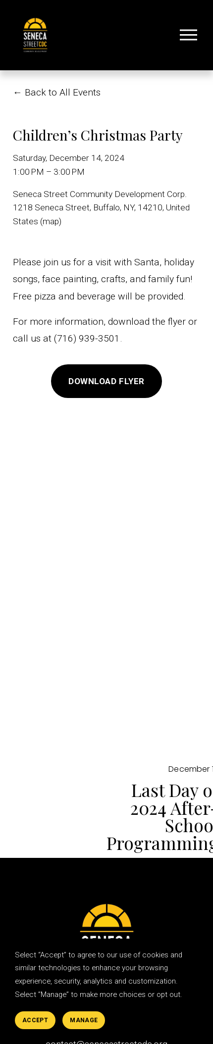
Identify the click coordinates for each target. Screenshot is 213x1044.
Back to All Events (63, 92)
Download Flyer (106, 381)
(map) (50, 221)
